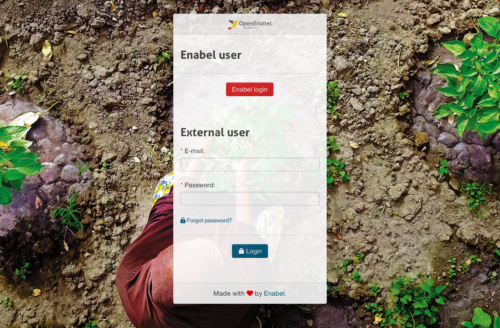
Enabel (274, 293)
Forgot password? (206, 220)
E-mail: (195, 150)
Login (250, 251)
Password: (200, 185)
